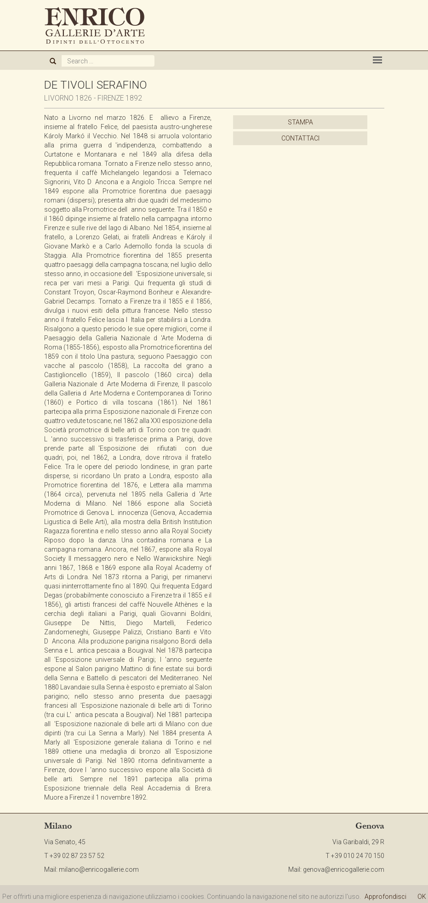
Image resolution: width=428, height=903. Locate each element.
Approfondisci (385, 896)
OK (421, 896)
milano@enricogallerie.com (99, 869)
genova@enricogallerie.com (343, 869)
